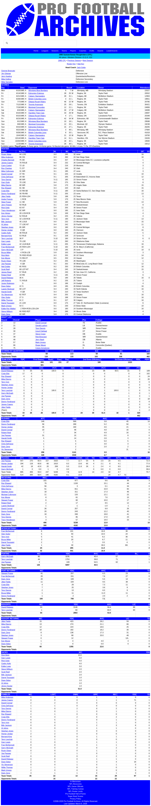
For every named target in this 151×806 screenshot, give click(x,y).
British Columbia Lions (37, 99)
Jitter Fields (6, 196)
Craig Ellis (5, 191)
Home (36, 51)
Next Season (88, 60)
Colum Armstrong (42, 348)
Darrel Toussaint (7, 303)
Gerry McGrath (7, 250)
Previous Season (74, 60)
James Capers (7, 163)
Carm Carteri (6, 166)
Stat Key (80, 64)
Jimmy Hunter (6, 216)
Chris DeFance (7, 177)
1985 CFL (62, 60)
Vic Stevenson (7, 295)
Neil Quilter (5, 267)
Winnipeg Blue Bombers (38, 90)
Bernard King (6, 236)
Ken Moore (5, 258)
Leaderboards (111, 51)
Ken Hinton (5, 213)
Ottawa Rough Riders (37, 102)
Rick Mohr (5, 255)
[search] (40, 43)
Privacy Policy (75, 799)
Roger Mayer (40, 345)
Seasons (54, 51)
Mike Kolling (6, 79)
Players (73, 51)
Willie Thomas (7, 300)
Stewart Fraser (7, 500)
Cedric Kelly (6, 233)
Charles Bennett (7, 160)
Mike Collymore (7, 171)
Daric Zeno (5, 314)
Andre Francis (7, 199)
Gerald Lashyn (41, 326)
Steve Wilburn (7, 311)
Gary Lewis (5, 241)
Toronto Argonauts (35, 104)
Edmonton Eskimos (36, 93)
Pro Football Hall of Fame (75, 794)
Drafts (91, 51)
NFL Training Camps (75, 789)
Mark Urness (6, 306)
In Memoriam (75, 781)
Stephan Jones (7, 227)
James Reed (6, 272)
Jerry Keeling (6, 76)
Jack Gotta (81, 67)
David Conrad (6, 174)
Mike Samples (7, 82)
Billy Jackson (6, 222)
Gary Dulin (5, 182)
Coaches (82, 51)
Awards (100, 51)
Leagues (44, 51)
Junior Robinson (7, 283)
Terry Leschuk (7, 238)
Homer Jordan (7, 230)
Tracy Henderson (8, 210)
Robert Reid (6, 275)
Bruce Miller (6, 252)
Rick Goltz (5, 208)
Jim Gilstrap (6, 74)
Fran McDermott (7, 247)
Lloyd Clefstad (41, 331)
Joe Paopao (6, 264)
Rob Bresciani (41, 337)
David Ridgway (7, 278)
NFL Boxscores (75, 784)
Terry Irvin (5, 219)
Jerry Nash (39, 340)
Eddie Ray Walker (8, 309)
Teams (64, 51)
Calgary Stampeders (36, 96)
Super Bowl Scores (75, 796)
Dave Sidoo (6, 286)
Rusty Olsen (6, 261)
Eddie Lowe (6, 244)
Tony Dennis (6, 180)
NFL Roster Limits (75, 791)
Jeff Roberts (6, 281)
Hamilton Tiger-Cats (36, 113)
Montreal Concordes (36, 107)
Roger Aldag (6, 154)
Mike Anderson (7, 157)
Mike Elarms (6, 185)
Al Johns (4, 224)
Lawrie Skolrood (7, 289)
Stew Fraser (6, 202)
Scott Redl (5, 269)
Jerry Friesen (6, 205)
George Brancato (8, 71)
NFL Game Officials (75, 786)
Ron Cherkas (6, 168)
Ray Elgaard (6, 188)
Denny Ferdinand (8, 194)
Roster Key (71, 64)
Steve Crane (40, 334)
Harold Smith (6, 292)
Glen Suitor (5, 297)
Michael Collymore (8, 495)
